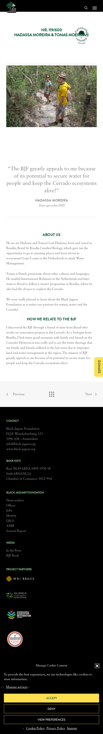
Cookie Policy (35, 728)
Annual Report (16, 531)
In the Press (13, 550)
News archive (15, 500)
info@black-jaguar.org (20, 444)
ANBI (10, 526)
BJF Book (12, 555)
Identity (11, 515)
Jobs (9, 510)
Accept (51, 698)
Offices (10, 505)
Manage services (16, 687)
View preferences (51, 720)
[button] (97, 666)
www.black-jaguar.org (20, 449)
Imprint (72, 728)
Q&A (10, 520)
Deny (51, 709)
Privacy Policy (56, 728)
